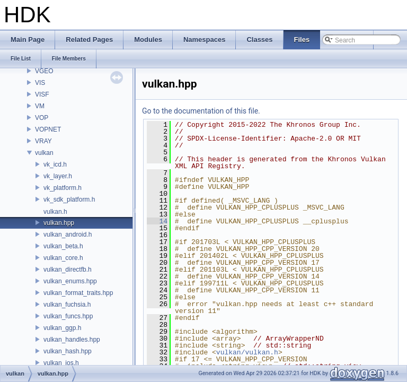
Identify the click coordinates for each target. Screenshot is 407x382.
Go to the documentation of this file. (201, 111)
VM (40, 106)
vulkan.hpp (58, 223)
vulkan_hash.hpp (67, 351)
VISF (42, 94)
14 (157, 221)
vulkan (44, 153)
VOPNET (48, 129)
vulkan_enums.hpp (70, 281)
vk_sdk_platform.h (69, 199)
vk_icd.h (55, 164)
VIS (40, 82)
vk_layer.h (57, 176)
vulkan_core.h (63, 258)
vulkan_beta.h (63, 246)
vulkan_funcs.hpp (68, 316)
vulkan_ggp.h (62, 328)
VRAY (43, 141)
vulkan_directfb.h (67, 269)
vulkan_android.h (67, 234)
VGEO (44, 71)
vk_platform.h (62, 188)
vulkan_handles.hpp (71, 339)
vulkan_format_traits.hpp (78, 293)
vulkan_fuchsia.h (67, 304)
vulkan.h (55, 211)
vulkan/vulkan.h (247, 352)
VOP (41, 117)
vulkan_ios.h (61, 363)
